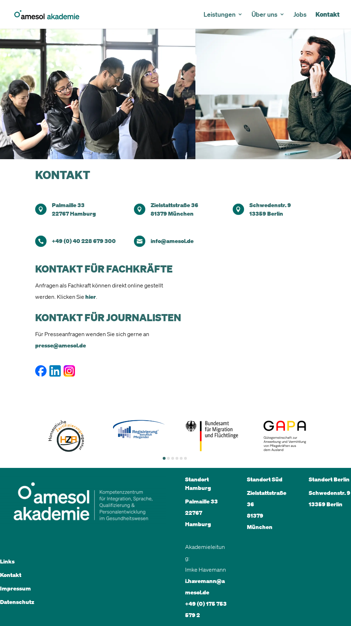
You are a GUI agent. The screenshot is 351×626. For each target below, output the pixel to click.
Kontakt (327, 15)
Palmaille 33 (68, 205)
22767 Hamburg (74, 213)
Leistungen (220, 15)
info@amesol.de (172, 241)
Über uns (264, 15)
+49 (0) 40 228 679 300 (84, 241)
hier (90, 297)
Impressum (15, 588)
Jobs (300, 15)
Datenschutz (17, 602)
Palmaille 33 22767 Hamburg (201, 512)
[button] (164, 458)
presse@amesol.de (60, 345)
